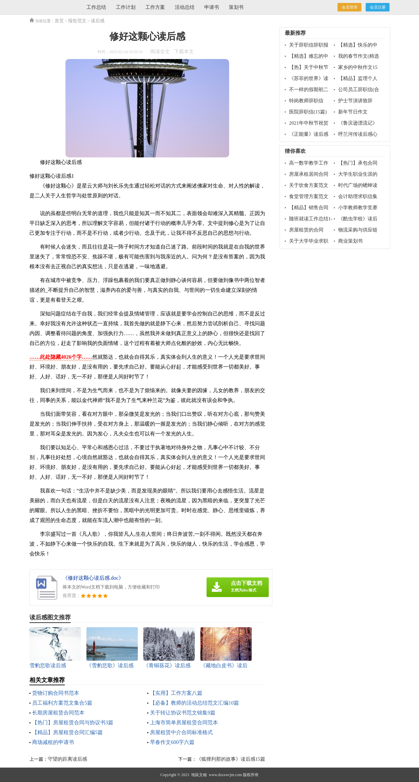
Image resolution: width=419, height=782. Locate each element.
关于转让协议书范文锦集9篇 (182, 712)
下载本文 (184, 51)
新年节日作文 (353, 111)
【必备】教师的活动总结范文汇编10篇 (194, 703)
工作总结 (96, 7)
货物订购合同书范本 (55, 693)
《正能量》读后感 (308, 134)
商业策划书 (350, 241)
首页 (59, 20)
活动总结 (184, 7)
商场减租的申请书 (53, 742)
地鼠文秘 (199, 774)
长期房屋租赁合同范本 (58, 712)
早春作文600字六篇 (172, 742)
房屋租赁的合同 (306, 229)
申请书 (211, 7)
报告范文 (77, 20)
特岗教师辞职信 (306, 100)
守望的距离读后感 (67, 759)
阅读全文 (160, 51)
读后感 (97, 20)
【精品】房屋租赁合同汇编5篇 (67, 732)
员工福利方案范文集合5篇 (62, 703)
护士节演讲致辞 (355, 100)
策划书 (236, 7)
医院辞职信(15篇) (308, 111)
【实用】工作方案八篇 (176, 693)
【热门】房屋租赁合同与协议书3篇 (72, 722)
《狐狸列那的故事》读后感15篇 (230, 759)
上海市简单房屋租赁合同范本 (184, 722)
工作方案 (155, 7)
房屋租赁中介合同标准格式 (181, 732)
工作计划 (126, 7)
